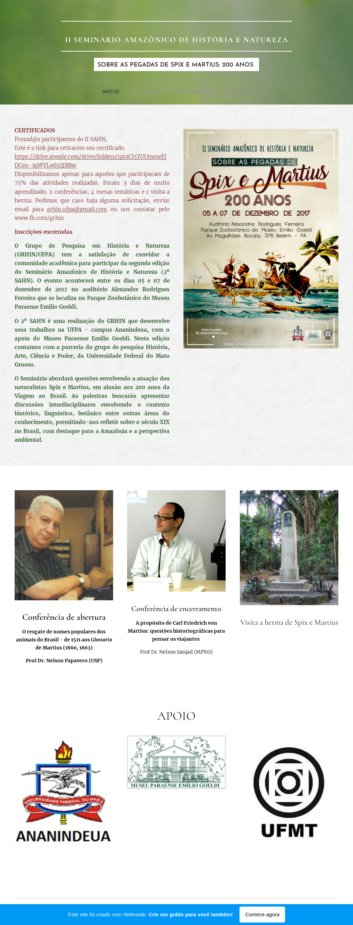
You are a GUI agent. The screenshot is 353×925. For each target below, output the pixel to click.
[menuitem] (106, 92)
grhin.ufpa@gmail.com (77, 209)
